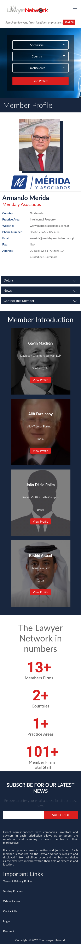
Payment (8, 931)
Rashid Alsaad (40, 555)
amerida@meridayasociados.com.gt (52, 238)
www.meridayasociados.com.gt (49, 225)
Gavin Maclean (40, 343)
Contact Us (10, 911)
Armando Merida (25, 197)
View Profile (40, 380)
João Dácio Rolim (40, 484)
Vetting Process (13, 891)
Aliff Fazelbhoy (40, 414)
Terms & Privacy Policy (17, 881)
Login (6, 921)
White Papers (11, 901)
